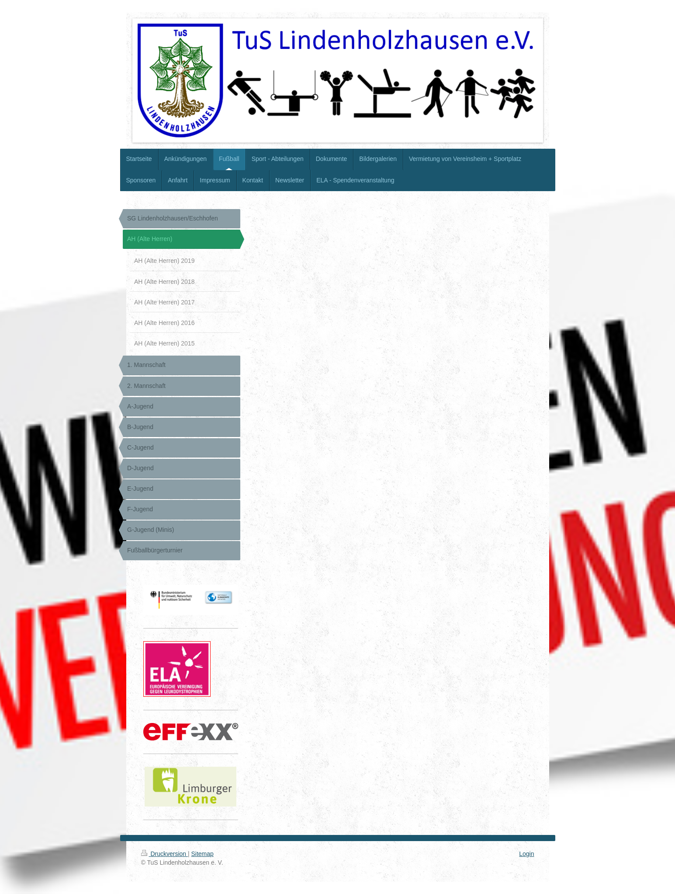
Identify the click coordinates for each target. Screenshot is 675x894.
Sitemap (202, 853)
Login (526, 853)
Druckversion (164, 853)
